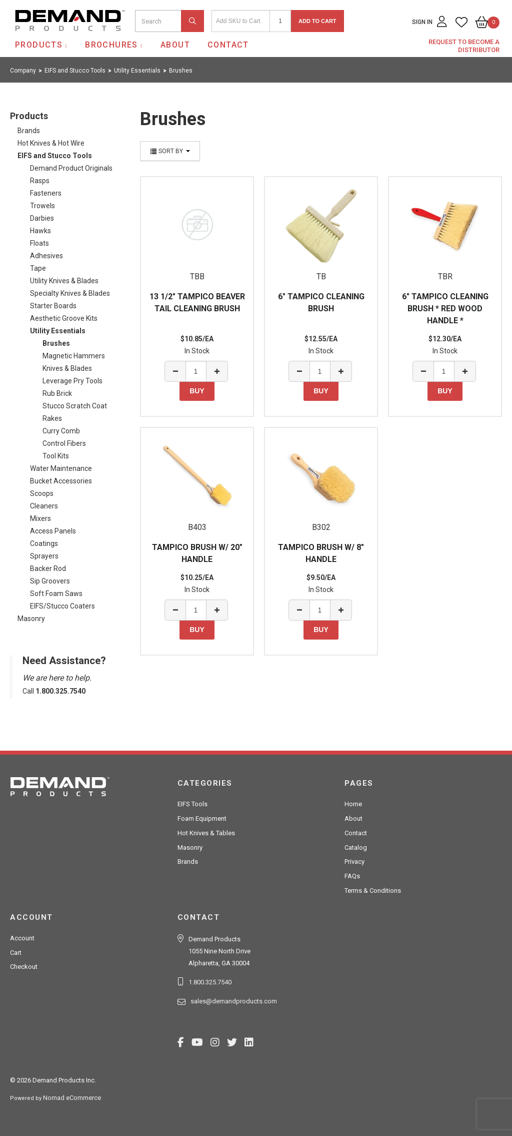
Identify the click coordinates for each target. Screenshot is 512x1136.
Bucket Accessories (61, 481)
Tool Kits (55, 456)
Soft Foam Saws (56, 594)
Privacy (354, 861)
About (175, 45)
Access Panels (53, 531)
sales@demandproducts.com (233, 1001)
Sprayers (44, 556)
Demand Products (46, 39)
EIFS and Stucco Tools (55, 156)
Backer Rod (48, 568)
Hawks (40, 231)
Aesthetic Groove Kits (64, 318)
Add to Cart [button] (317, 21)
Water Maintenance (61, 468)
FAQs (352, 876)
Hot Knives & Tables (206, 833)
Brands (29, 131)
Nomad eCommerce (72, 1097)
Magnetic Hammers (73, 356)
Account (22, 938)
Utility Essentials (58, 331)
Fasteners (46, 193)
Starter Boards (53, 306)
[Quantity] (280, 21)
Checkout (24, 966)
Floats (39, 243)
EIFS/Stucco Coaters (62, 606)
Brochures (111, 45)
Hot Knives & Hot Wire (51, 143)
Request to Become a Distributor (464, 46)
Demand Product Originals (71, 168)
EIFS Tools (193, 804)
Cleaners (44, 506)
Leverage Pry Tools (72, 381)
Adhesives (46, 256)
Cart (16, 952)
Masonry (31, 619)
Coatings (44, 543)
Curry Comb (61, 431)
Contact (228, 45)
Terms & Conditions (372, 890)
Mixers (40, 518)
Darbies (42, 218)
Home (353, 804)
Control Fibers (64, 443)
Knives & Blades (67, 368)
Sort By (170, 151)
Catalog (355, 847)
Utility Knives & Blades (64, 281)
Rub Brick (57, 393)
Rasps (40, 181)
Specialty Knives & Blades (70, 293)
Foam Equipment (202, 818)
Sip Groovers (50, 581)
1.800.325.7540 (210, 982)
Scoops (42, 493)
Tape (38, 268)
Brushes (56, 343)
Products (38, 45)
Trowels (42, 206)
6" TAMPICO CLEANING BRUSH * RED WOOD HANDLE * (445, 308)
